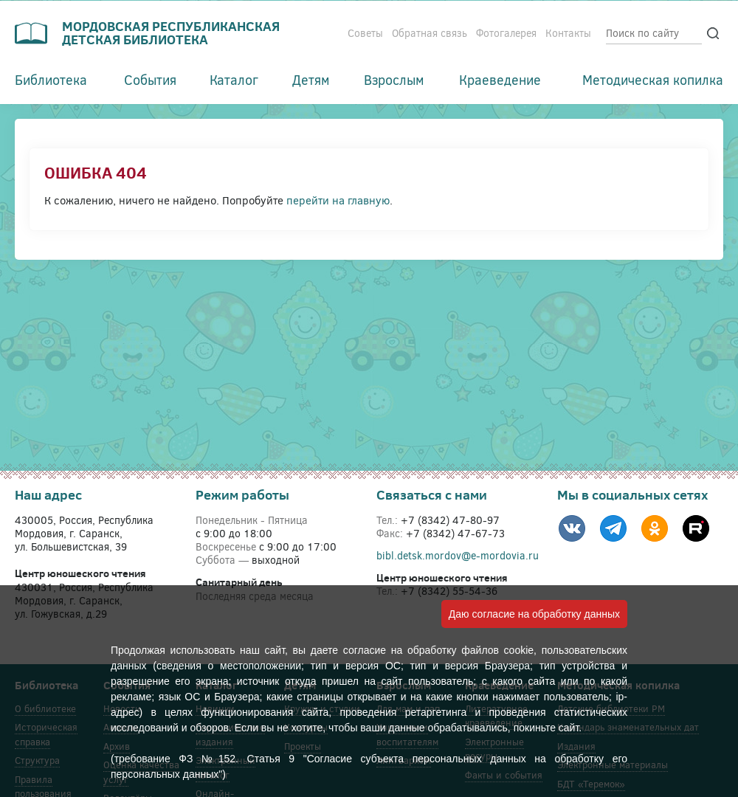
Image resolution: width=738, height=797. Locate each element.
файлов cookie (497, 650)
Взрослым (394, 80)
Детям (311, 80)
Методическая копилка (652, 80)
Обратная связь (429, 33)
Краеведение (500, 80)
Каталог (234, 80)
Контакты (568, 33)
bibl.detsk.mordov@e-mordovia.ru (457, 555)
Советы (365, 33)
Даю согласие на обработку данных (534, 614)
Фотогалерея (506, 33)
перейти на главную (338, 200)
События (150, 80)
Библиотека (51, 80)
